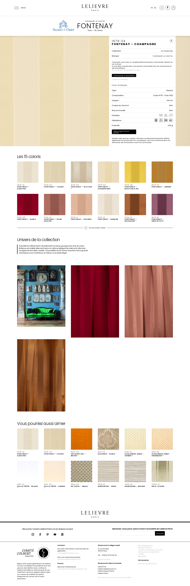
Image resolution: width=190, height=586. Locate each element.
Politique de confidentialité (148, 552)
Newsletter (142, 556)
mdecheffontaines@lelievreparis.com (72, 569)
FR (152, 8)
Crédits (141, 554)
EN (155, 8)
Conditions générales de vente (150, 550)
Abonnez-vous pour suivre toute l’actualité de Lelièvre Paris (142, 529)
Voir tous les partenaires (147, 564)
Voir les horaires (104, 559)
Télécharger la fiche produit (121, 132)
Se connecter (117, 70)
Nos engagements (145, 545)
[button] (27, 175)
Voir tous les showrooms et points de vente (114, 577)
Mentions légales (145, 548)
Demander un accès (132, 70)
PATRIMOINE (167, 51)
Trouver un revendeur (120, 79)
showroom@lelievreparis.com (69, 559)
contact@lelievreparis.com (68, 553)
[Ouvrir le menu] (19, 8)
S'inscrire (159, 533)
